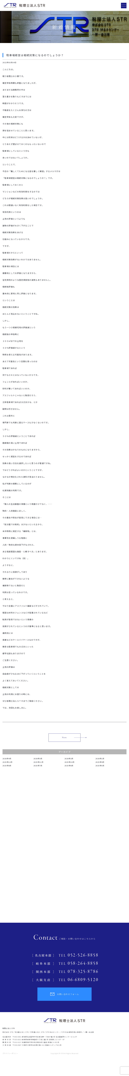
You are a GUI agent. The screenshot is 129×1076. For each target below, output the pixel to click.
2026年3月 (38, 758)
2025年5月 (99, 765)
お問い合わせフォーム (64, 994)
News (64, 737)
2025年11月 (38, 762)
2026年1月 (99, 758)
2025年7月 (38, 765)
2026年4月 (7, 758)
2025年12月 (7, 762)
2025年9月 (99, 762)
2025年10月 (69, 762)
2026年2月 (68, 758)
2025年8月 (7, 765)
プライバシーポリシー (10, 1053)
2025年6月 (68, 765)
